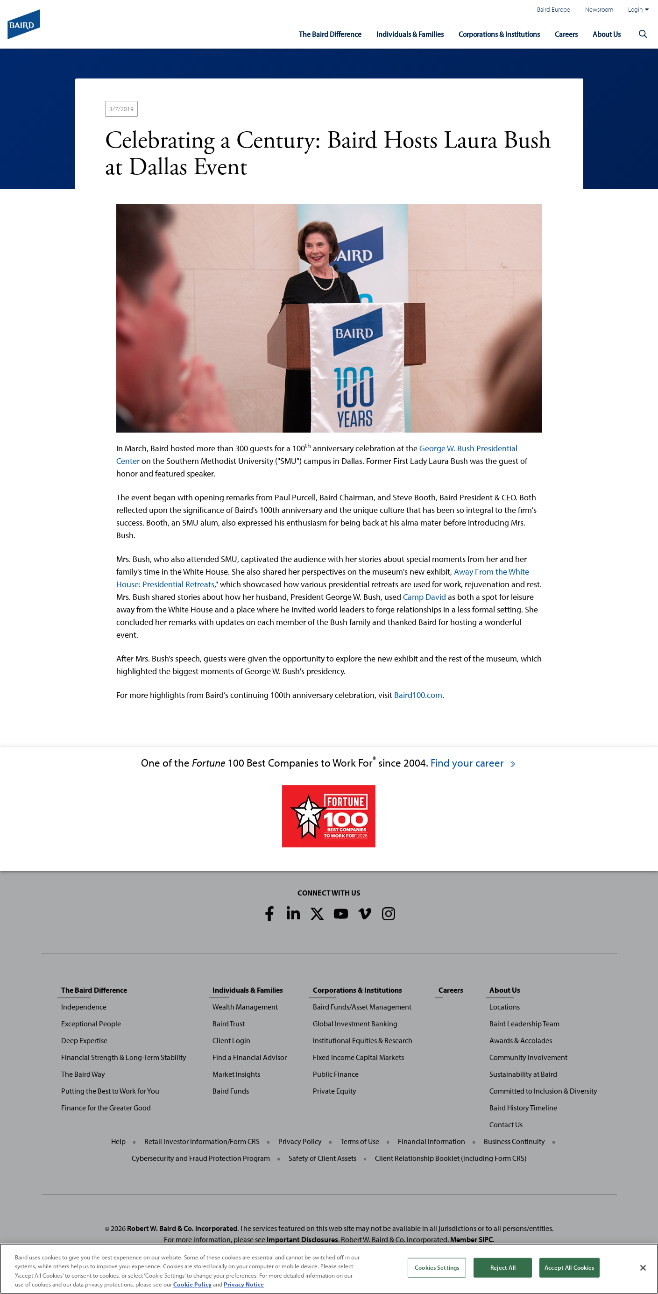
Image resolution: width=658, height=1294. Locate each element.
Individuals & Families (400, 33)
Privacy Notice (244, 1284)
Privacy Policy (300, 1141)
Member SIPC (471, 1239)
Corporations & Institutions (493, 33)
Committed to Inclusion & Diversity (543, 1090)
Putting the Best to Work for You (110, 1090)
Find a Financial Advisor (249, 1057)
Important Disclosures (302, 1239)
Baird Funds (230, 1090)
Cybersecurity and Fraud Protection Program (201, 1158)
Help (118, 1141)
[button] (643, 34)
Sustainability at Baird (523, 1074)
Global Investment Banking (355, 1023)
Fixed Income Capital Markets (358, 1057)
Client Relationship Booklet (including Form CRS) (451, 1158)
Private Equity (334, 1090)
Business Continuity (514, 1141)
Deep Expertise (84, 1040)
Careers (563, 33)
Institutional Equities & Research (362, 1040)
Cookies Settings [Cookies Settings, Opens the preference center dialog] (437, 1267)
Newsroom (599, 9)
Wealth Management (245, 1006)
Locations (504, 1006)
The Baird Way (83, 1074)
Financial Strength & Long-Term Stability (123, 1057)
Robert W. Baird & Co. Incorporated (182, 1228)
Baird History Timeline (523, 1107)
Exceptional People (91, 1023)
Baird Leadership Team (524, 1023)
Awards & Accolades (520, 1040)
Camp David (424, 596)
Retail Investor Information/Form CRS (202, 1141)
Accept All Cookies (569, 1267)
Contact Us (506, 1124)
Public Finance (336, 1074)
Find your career (474, 762)
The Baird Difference (318, 33)
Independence (83, 1006)
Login (638, 9)
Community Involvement (528, 1057)
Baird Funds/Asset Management (362, 1006)
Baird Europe (553, 9)
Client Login (231, 1040)
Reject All (503, 1267)
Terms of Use (359, 1141)
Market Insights (236, 1074)
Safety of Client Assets (322, 1158)
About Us (605, 33)
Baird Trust (228, 1023)
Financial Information (431, 1141)
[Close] (643, 1268)
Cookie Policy (192, 1284)
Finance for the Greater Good (106, 1107)
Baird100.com (418, 695)
